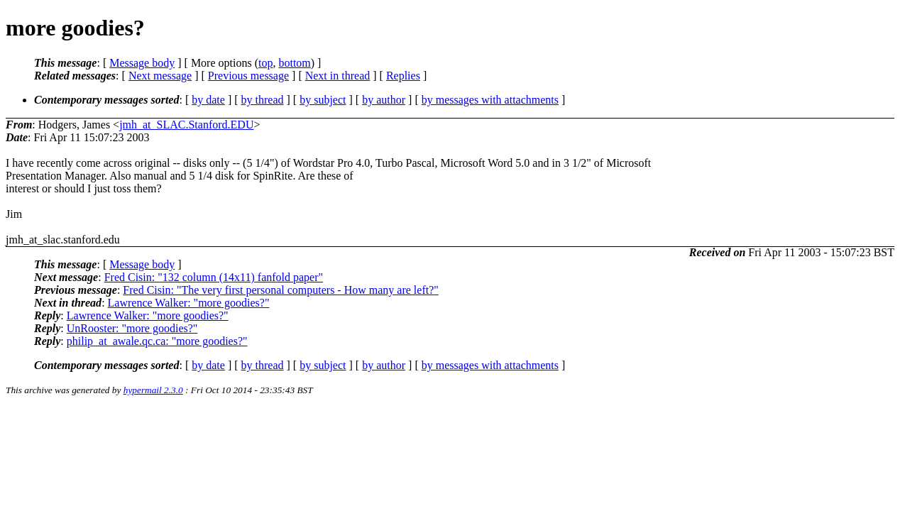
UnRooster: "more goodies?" (132, 328)
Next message (160, 76)
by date (208, 100)
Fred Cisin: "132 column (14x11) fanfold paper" (213, 277)
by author (383, 100)
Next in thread (338, 76)
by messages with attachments (490, 100)
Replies (403, 76)
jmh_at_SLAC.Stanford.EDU (186, 125)
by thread (262, 100)
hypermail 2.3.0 (153, 390)
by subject (323, 100)
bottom (294, 63)
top (265, 63)
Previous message (248, 76)
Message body (142, 63)
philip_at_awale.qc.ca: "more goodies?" (157, 341)
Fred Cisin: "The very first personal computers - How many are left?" (281, 290)
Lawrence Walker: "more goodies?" (189, 303)
